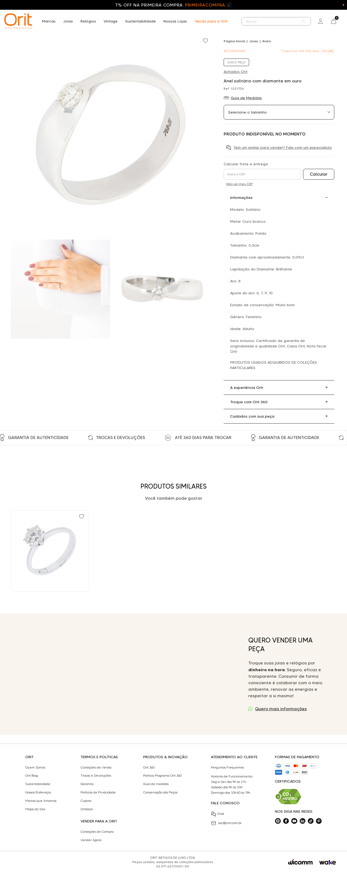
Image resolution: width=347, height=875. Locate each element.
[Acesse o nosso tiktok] (311, 821)
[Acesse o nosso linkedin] (303, 821)
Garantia (87, 784)
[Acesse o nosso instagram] (278, 821)
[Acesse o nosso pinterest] (319, 821)
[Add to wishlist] (206, 41)
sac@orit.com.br (226, 823)
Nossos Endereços (38, 792)
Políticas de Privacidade (98, 792)
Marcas (49, 21)
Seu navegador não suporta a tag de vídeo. (126, 674)
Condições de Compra (97, 832)
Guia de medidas (156, 784)
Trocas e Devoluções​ (96, 775)
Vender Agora (91, 840)
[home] (18, 21)
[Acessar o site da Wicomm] (300, 862)
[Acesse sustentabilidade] (288, 796)
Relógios (88, 21)
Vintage (111, 21)
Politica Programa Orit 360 (162, 775)
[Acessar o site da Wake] (327, 862)
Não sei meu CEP (239, 184)
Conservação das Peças (160, 792)
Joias (68, 21)
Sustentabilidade (140, 21)
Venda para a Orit (211, 21)
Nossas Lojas (175, 21)
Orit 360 (149, 767)
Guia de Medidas (246, 97)
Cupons (86, 801)
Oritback (87, 809)
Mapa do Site (35, 809)
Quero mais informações (281, 708)
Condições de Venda (96, 767)
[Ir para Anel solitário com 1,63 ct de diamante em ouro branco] (50, 551)
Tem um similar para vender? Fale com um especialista (282, 147)
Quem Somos (35, 767)
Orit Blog (31, 775)
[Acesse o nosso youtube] (294, 821)
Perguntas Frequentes (227, 767)
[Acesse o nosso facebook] (286, 821)
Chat (217, 814)
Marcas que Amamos (40, 801)
